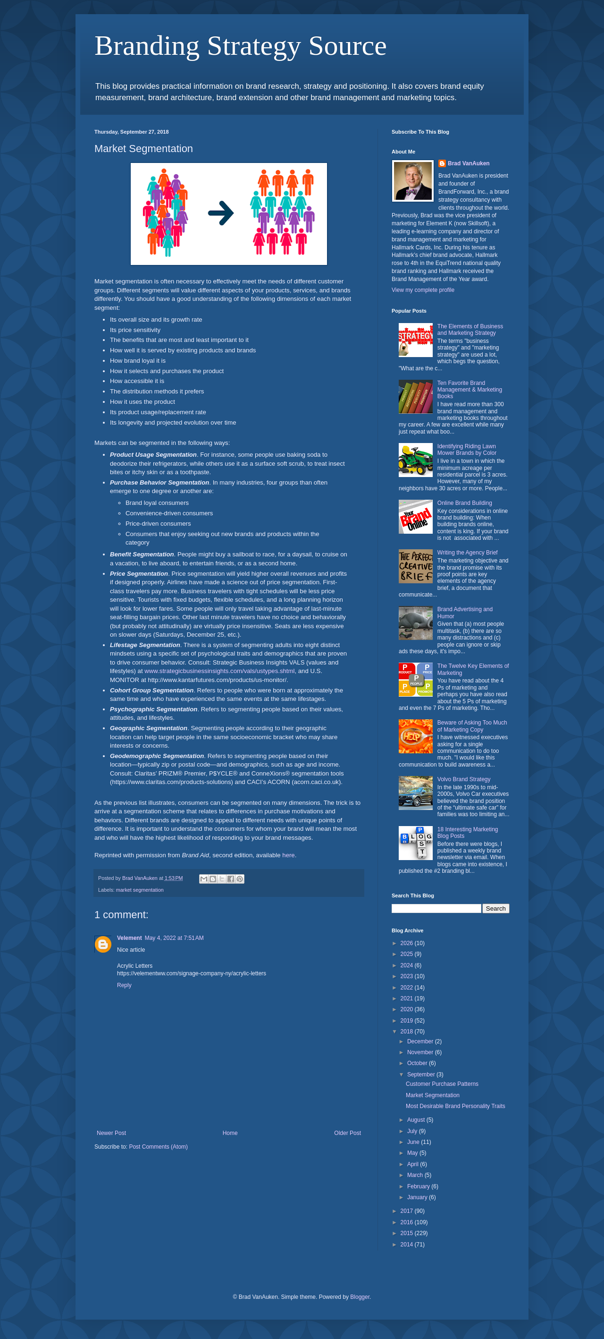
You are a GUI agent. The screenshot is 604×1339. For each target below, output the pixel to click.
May (413, 1153)
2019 (408, 1020)
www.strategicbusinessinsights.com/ (193, 670)
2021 (408, 998)
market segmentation (140, 890)
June (414, 1142)
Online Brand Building (464, 503)
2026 (408, 943)
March (416, 1175)
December (421, 1041)
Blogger (359, 1297)
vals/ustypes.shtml (269, 670)
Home (230, 1133)
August (417, 1120)
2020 (408, 1009)
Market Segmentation (433, 1095)
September (421, 1074)
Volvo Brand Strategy (464, 779)
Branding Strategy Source (240, 45)
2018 (408, 1031)
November (421, 1052)
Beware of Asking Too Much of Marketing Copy (472, 726)
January (418, 1197)
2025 (408, 954)
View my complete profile (423, 290)
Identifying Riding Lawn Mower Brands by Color (466, 449)
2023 (408, 976)
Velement (129, 938)
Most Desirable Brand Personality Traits (455, 1106)
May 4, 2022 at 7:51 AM (174, 938)
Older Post (347, 1133)
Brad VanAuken (469, 163)
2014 (408, 1244)
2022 (408, 987)
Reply (124, 985)
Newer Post (111, 1133)
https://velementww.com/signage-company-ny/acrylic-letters (191, 973)
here (288, 855)
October (418, 1063)
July (413, 1131)
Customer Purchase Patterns (442, 1084)
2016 (408, 1222)
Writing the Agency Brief (467, 552)
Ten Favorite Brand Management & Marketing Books (469, 390)
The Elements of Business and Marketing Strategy (470, 329)
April (413, 1164)
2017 (408, 1211)
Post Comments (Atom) (158, 1146)
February (419, 1186)
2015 (408, 1233)
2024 (408, 965)
